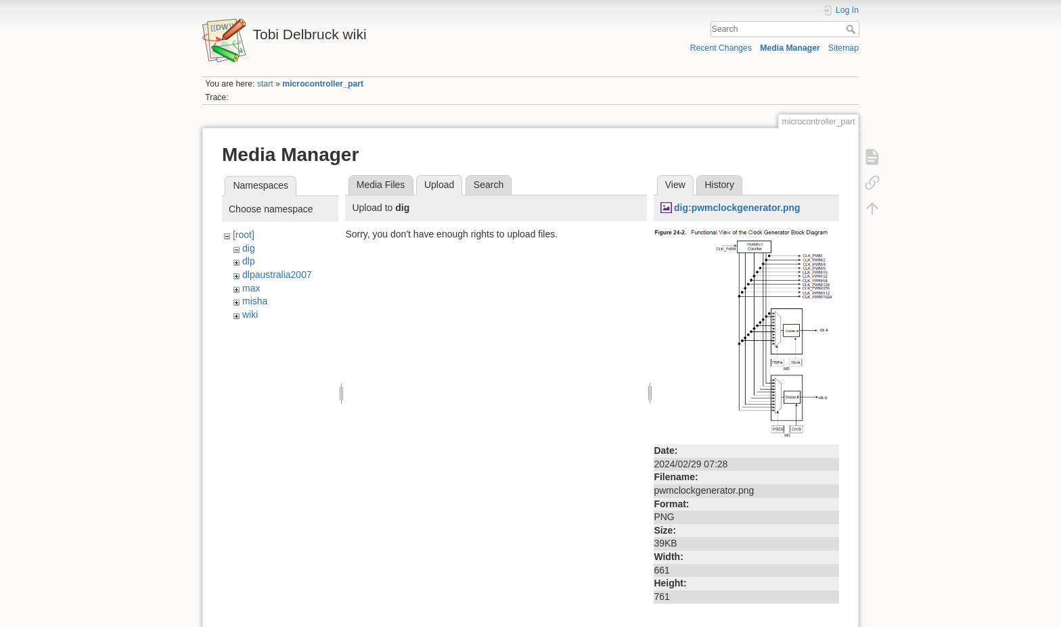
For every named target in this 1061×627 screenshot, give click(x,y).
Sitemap (843, 48)
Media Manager (790, 48)
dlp (248, 261)
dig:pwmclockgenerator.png (737, 207)
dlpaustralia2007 (277, 274)
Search (852, 29)
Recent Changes (721, 48)
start (265, 84)
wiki (250, 314)
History (719, 184)
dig (248, 248)
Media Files (381, 184)
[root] (243, 234)
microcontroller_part (322, 84)
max (251, 288)
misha (254, 301)
